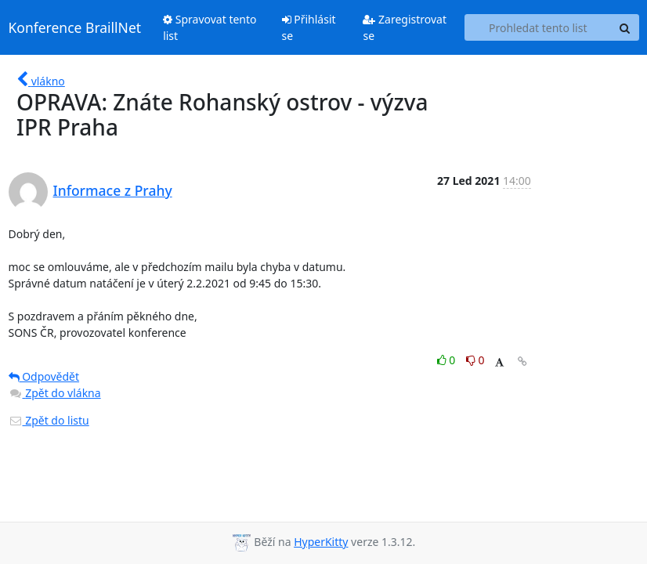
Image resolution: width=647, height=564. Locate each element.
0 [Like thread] (447, 359)
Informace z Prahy (112, 190)
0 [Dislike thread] (475, 359)
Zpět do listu (49, 420)
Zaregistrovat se (404, 27)
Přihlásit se (309, 27)
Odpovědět (44, 376)
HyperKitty (321, 541)
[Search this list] (538, 27)
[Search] (625, 27)
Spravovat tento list (209, 27)
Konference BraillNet (75, 27)
